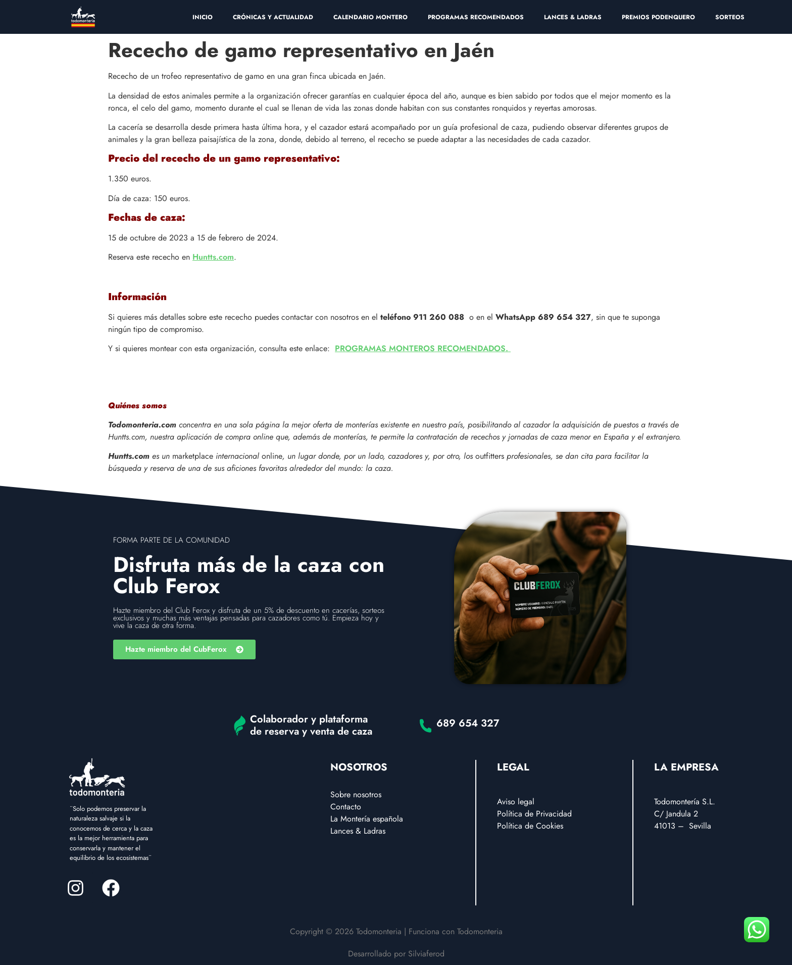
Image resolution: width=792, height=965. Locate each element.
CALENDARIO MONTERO (370, 17)
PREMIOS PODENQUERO (658, 17)
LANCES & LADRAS (573, 17)
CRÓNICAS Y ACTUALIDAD (273, 17)
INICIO (202, 17)
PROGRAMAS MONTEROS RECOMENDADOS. (423, 348)
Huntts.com (213, 257)
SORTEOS (730, 17)
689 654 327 (468, 723)
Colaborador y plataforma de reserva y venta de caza (311, 725)
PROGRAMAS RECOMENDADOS (476, 17)
